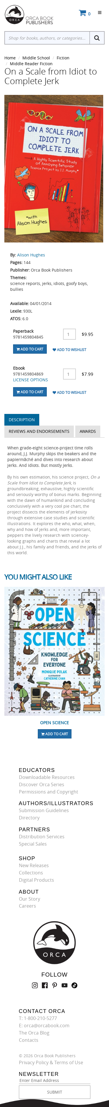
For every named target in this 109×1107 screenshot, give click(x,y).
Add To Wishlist (69, 349)
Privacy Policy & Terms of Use (51, 1062)
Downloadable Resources (47, 777)
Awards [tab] (88, 431)
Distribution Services (42, 836)
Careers (27, 906)
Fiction (63, 58)
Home (10, 58)
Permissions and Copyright (48, 792)
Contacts (28, 1040)
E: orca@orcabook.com (44, 1025)
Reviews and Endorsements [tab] (39, 431)
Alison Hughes (31, 255)
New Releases (34, 865)
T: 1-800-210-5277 (38, 1018)
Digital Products (36, 880)
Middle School (36, 58)
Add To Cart (30, 349)
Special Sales (33, 844)
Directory (29, 817)
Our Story (29, 899)
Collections (31, 872)
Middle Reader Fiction (31, 63)
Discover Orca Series (41, 784)
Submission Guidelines (44, 810)
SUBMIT (54, 1092)
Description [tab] (22, 419)
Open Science (54, 722)
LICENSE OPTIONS (30, 379)
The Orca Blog (34, 1033)
